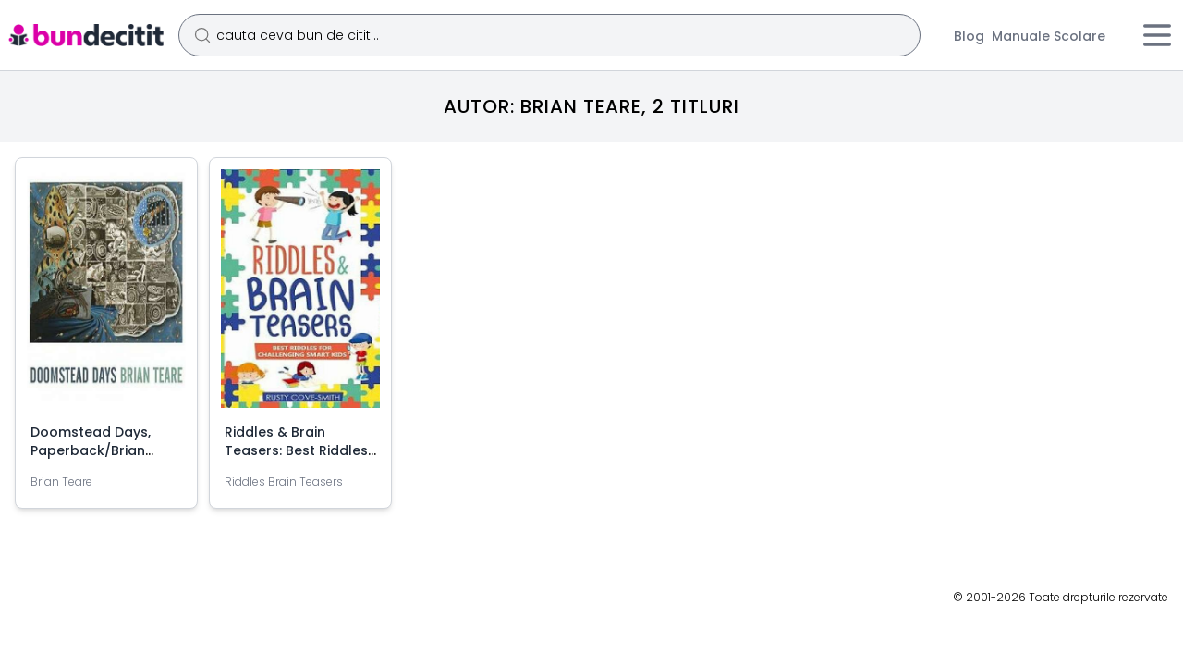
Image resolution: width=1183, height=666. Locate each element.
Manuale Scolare (1048, 36)
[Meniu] (1157, 35)
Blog (969, 36)
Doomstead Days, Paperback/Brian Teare (90, 450)
